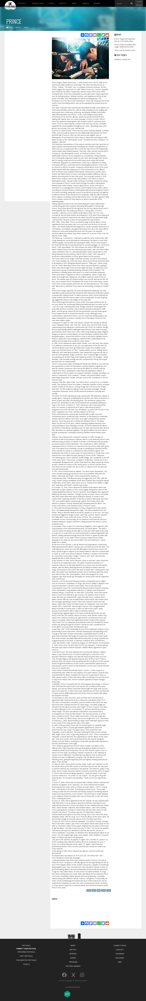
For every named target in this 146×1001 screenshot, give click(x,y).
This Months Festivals (26, 960)
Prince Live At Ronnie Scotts (124, 50)
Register (139, 5)
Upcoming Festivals (26, 952)
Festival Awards (73, 966)
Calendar (120, 954)
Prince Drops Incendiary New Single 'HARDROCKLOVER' (125, 45)
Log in (139, 2)
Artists (63, 3)
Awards (85, 3)
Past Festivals (26, 956)
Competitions (38, 3)
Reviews (97, 3)
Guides (73, 958)
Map (120, 962)
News (75, 3)
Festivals (22, 3)
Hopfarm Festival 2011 (122, 59)
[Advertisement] (26, 68)
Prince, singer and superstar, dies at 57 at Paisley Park (124, 40)
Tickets (51, 3)
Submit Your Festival (26, 948)
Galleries (120, 958)
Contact (120, 949)
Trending (73, 962)
